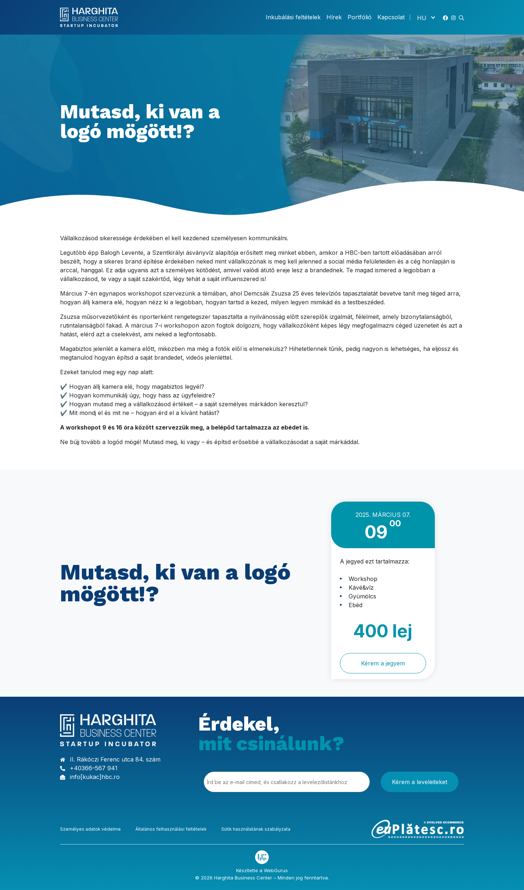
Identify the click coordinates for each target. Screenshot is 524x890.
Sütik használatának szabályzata (255, 829)
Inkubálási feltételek (293, 17)
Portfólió (360, 17)
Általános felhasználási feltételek (171, 829)
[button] (461, 17)
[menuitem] (425, 17)
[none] (425, 17)
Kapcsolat (391, 17)
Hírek (334, 17)
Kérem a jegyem (383, 663)
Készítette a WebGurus (262, 870)
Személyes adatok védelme (90, 829)
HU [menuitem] (421, 17)
